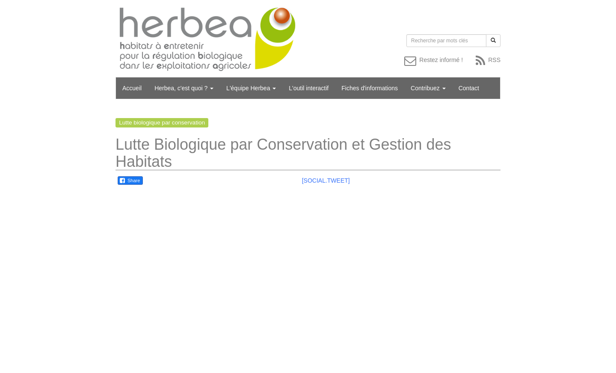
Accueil (132, 88)
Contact (469, 88)
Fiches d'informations (369, 88)
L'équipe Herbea (251, 88)
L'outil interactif (309, 88)
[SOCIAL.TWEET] (326, 180)
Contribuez (428, 88)
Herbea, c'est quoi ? (183, 88)
